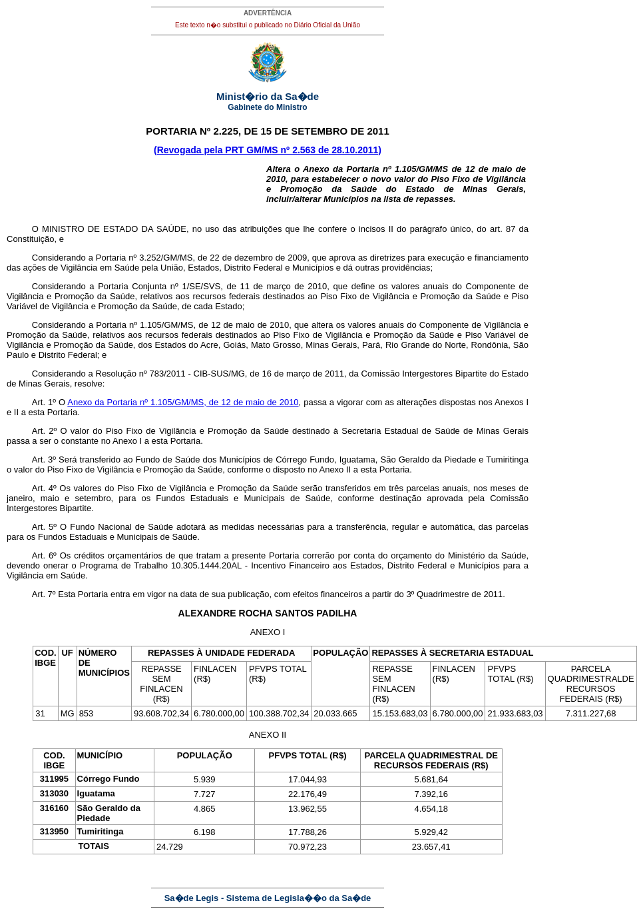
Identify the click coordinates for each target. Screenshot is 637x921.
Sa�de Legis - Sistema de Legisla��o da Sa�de (267, 898)
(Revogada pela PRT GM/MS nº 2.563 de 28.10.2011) (267, 150)
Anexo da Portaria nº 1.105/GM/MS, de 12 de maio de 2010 (182, 402)
